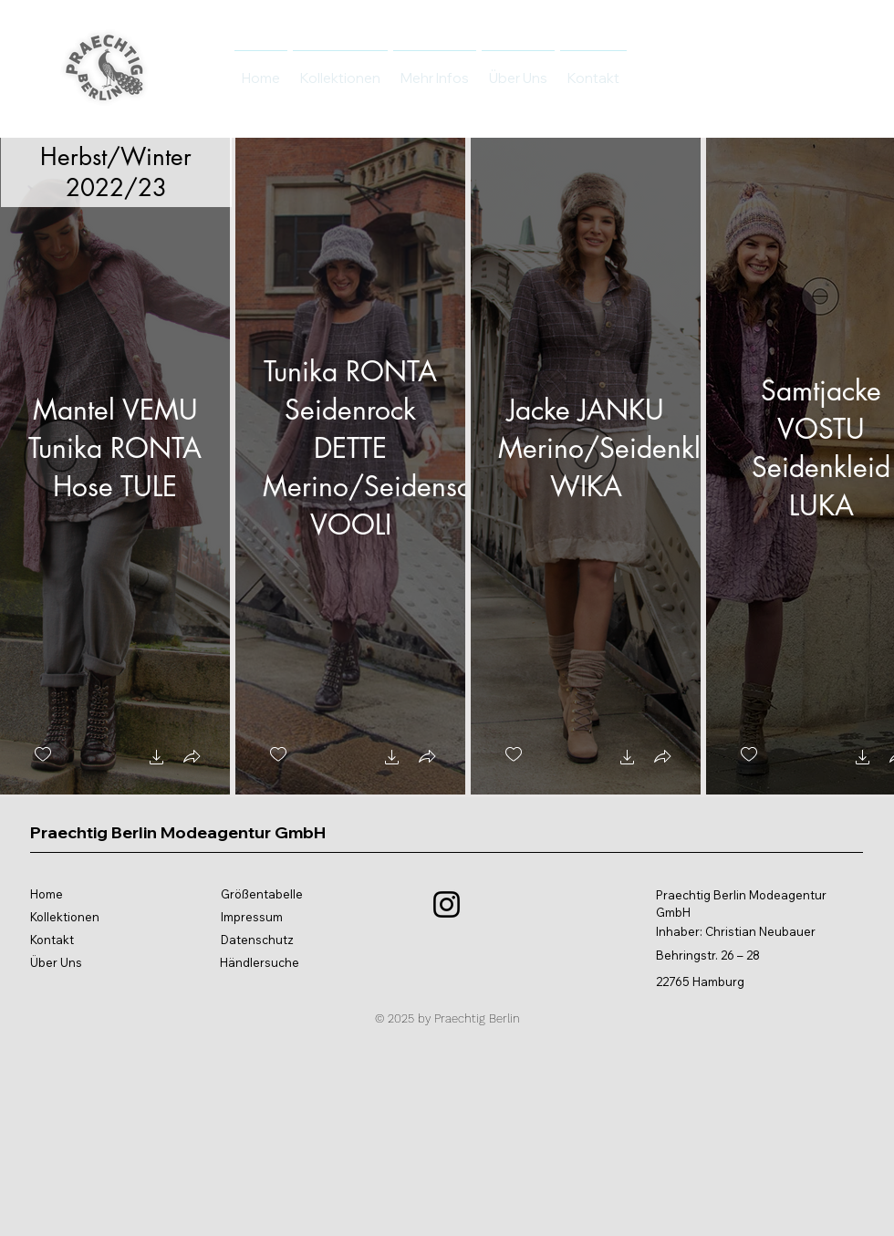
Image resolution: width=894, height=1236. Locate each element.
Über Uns (56, 962)
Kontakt (52, 939)
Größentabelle (262, 894)
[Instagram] (446, 904)
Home (46, 894)
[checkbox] (43, 754)
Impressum (252, 916)
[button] (157, 759)
